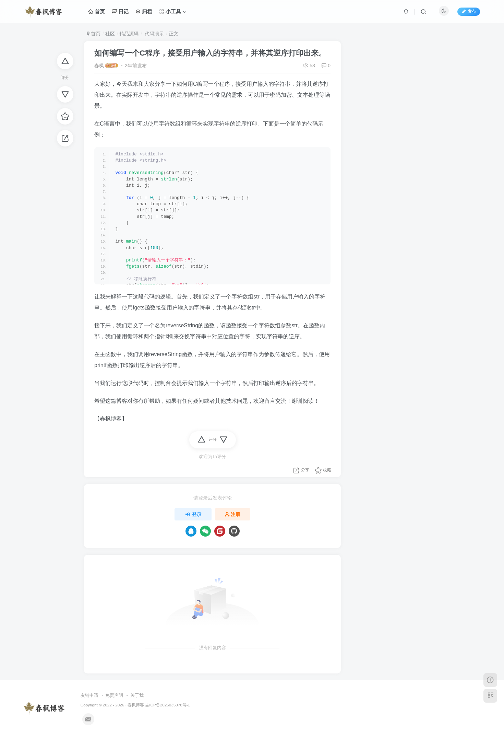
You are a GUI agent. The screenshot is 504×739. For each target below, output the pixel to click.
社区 (110, 33)
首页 (93, 33)
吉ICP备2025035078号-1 (167, 705)
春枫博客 (136, 705)
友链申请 (89, 695)
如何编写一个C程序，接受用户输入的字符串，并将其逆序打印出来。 (210, 53)
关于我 (137, 695)
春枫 (99, 65)
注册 (233, 514)
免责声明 (114, 695)
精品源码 (129, 33)
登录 (193, 514)
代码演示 (153, 33)
